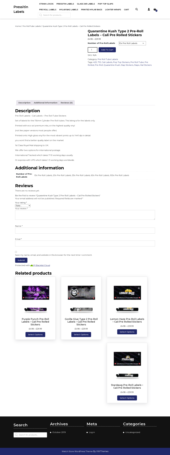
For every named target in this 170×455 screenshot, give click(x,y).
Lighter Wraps (113, 9)
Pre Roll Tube (137, 62)
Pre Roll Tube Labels (32, 26)
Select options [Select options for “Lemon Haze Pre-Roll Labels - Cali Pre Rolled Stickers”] (127, 332)
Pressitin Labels (65, 4)
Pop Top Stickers (121, 62)
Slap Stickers (127, 65)
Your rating (21, 202)
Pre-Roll (99, 65)
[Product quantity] (92, 50)
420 (95, 62)
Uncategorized (132, 432)
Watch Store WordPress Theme (77, 451)
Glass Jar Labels (86, 4)
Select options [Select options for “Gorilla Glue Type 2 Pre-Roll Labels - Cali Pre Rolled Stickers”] (81, 334)
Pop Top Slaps (105, 4)
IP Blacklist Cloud (41, 265)
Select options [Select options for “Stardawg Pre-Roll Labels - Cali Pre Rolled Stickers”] (127, 398)
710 (99, 62)
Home (18, 26)
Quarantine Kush (112, 65)
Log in (92, 432)
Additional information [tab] (45, 102)
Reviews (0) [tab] (67, 102)
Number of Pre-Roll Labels (101, 43)
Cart (126, 9)
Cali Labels (107, 62)
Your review (21, 208)
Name (19, 226)
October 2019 (59, 432)
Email (18, 239)
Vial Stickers (146, 65)
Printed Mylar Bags (91, 9)
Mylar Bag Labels (68, 9)
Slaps (136, 65)
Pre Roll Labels (47, 9)
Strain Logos (46, 4)
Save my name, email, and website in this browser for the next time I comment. (53, 255)
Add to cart (107, 50)
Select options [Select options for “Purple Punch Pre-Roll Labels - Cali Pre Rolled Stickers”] (35, 334)
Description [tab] (24, 102)
